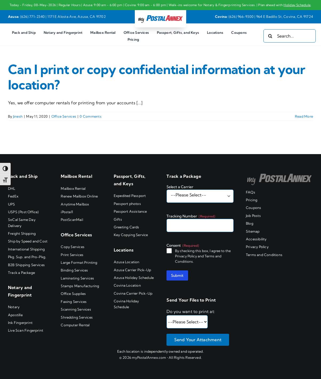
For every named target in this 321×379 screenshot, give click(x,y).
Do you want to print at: (190, 311)
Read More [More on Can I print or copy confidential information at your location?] (304, 116)
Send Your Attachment (197, 339)
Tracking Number (190, 216)
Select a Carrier (179, 186)
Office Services (63, 116)
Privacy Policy (186, 256)
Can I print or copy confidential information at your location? (156, 77)
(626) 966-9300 (241, 16)
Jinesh (18, 116)
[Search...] (289, 36)
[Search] (270, 36)
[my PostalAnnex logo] (160, 15)
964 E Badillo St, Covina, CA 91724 (284, 16)
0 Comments (90, 116)
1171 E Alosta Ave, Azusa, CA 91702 (76, 16)
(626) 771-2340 (32, 16)
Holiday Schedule (297, 5)
